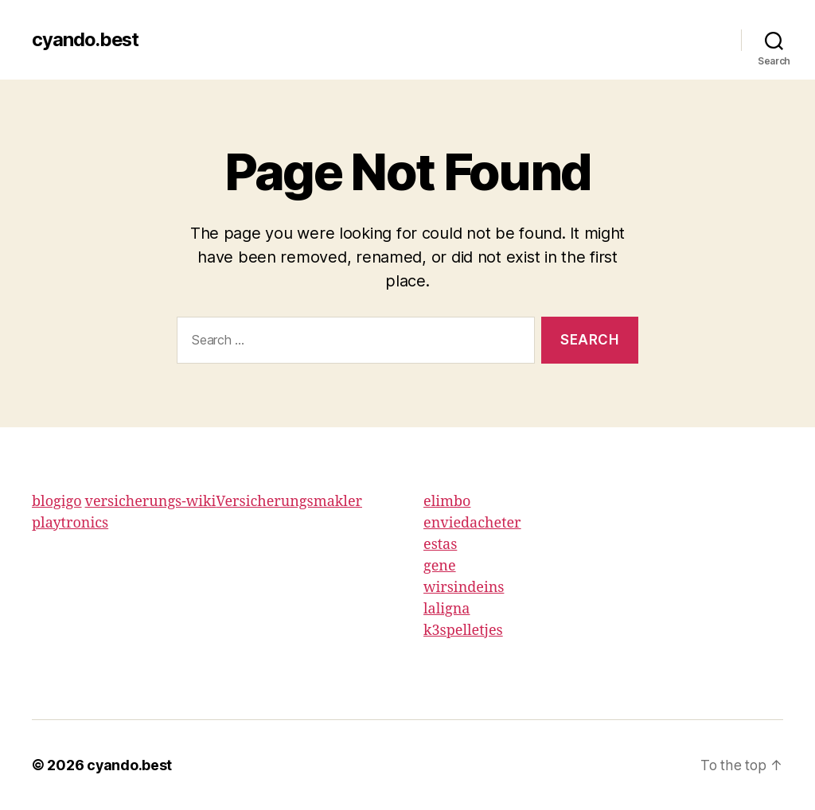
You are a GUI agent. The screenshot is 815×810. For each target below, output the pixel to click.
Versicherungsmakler (289, 502)
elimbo (446, 502)
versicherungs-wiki (150, 502)
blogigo (57, 502)
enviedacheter (472, 523)
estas (440, 544)
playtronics (70, 523)
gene (439, 566)
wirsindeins (463, 587)
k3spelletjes (463, 630)
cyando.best (86, 39)
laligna (446, 609)
